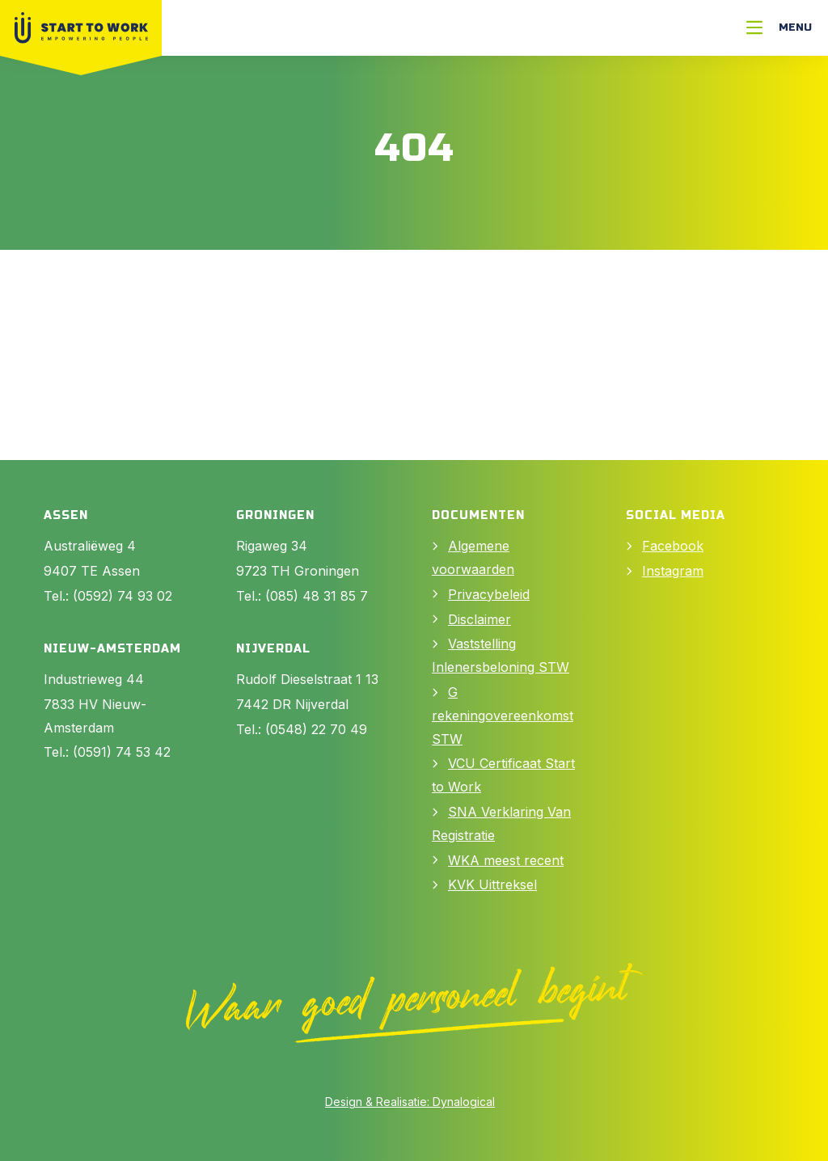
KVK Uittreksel (492, 884)
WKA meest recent (506, 860)
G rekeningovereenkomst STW (502, 715)
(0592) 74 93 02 (122, 596)
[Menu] (779, 27)
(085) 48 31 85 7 (316, 596)
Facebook (672, 546)
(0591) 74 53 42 (122, 752)
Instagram (672, 571)
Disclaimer (479, 619)
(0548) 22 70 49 (316, 729)
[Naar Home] (81, 28)
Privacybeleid (489, 594)
